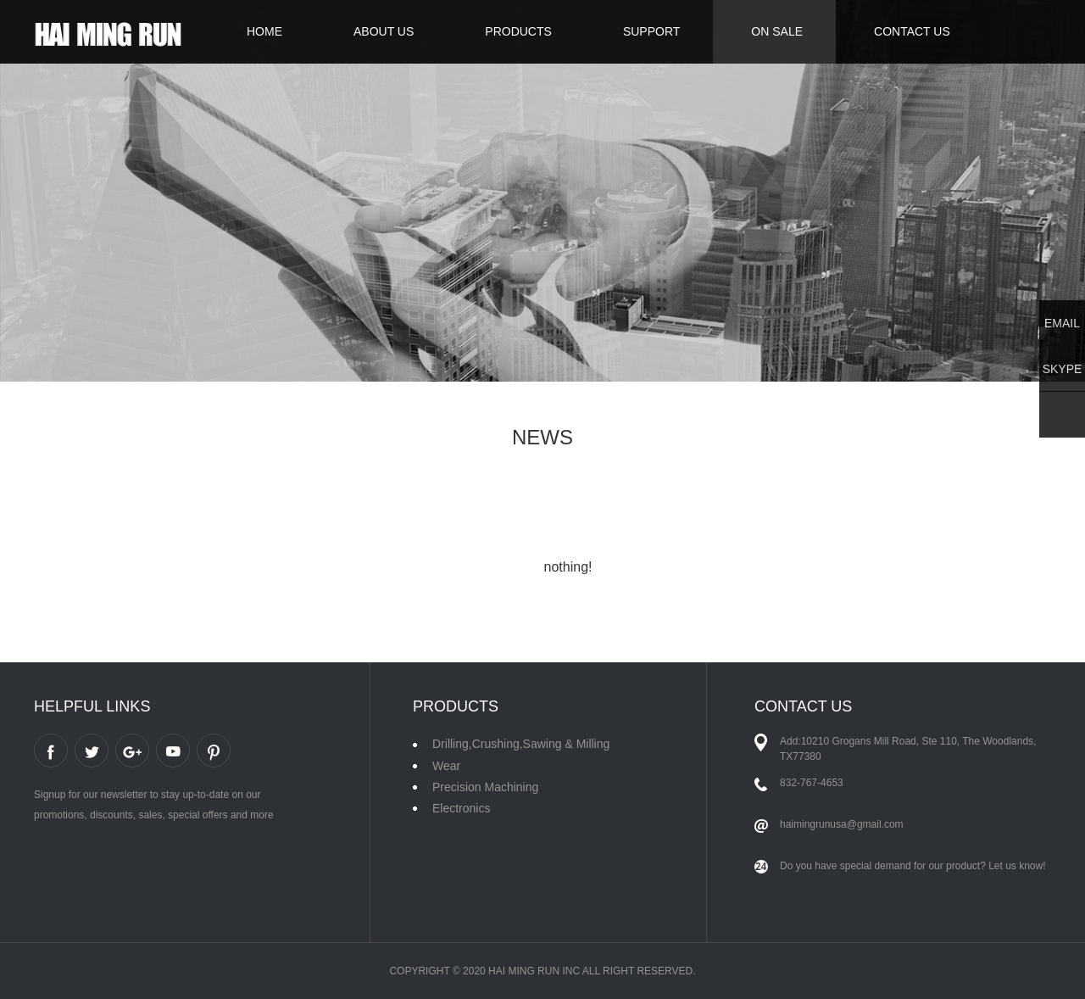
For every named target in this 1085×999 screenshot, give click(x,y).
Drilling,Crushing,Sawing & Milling (520, 744)
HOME (264, 31)
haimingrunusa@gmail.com (842, 824)
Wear (446, 766)
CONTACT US (912, 31)
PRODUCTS (518, 31)
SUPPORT (651, 31)
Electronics (461, 808)
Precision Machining (485, 787)
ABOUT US (383, 31)
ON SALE (777, 31)
